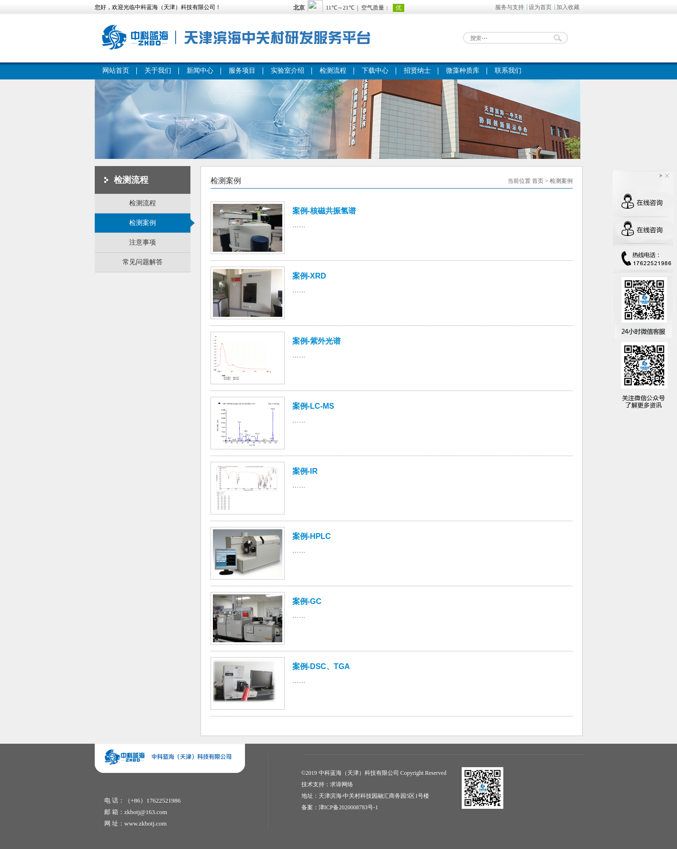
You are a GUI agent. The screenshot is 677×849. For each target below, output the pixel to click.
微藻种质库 (462, 70)
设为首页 (540, 7)
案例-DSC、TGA (321, 666)
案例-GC (307, 601)
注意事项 (142, 242)
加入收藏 (567, 7)
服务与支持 (509, 7)
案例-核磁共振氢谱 (324, 211)
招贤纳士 (417, 70)
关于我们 (157, 70)
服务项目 (242, 70)
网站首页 (115, 70)
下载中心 (375, 70)
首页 (538, 181)
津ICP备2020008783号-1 (348, 807)
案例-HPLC (311, 536)
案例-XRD (309, 276)
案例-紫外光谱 (316, 341)
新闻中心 (200, 70)
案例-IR (305, 471)
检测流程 (333, 70)
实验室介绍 (287, 70)
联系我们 (508, 70)
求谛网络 (341, 784)
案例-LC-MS (313, 406)
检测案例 (159, 223)
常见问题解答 (142, 262)
